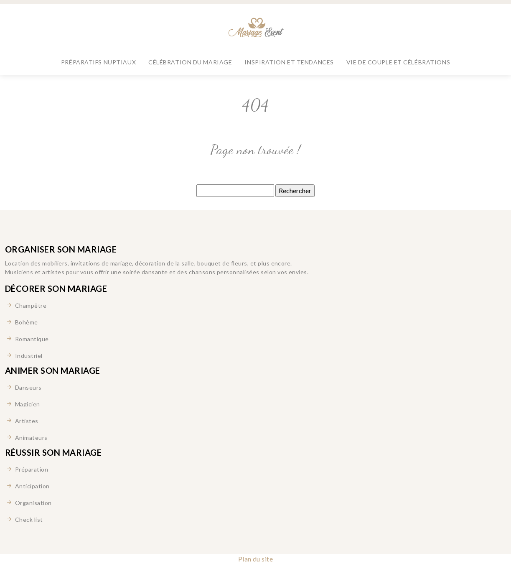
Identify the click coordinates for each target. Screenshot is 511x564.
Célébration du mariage (190, 62)
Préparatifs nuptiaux (98, 62)
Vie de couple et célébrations (398, 62)
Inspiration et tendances (288, 62)
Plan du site (255, 559)
